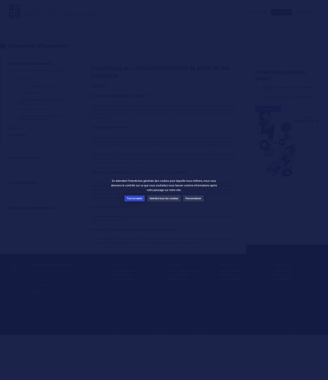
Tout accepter (134, 198)
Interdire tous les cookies (164, 198)
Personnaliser (193, 198)
